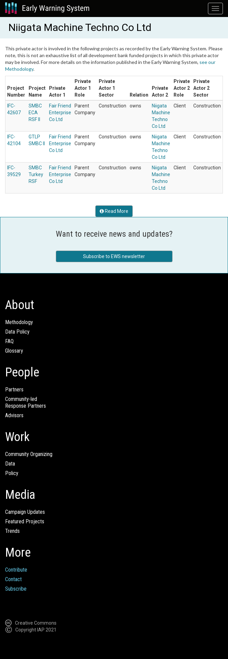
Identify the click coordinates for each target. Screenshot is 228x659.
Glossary (14, 351)
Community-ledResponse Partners (25, 402)
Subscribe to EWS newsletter (114, 256)
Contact (13, 579)
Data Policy (17, 331)
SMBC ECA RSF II (35, 112)
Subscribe (16, 589)
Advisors (14, 415)
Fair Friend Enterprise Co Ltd (60, 112)
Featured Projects (24, 521)
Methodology (19, 322)
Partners (14, 389)
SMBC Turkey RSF (36, 174)
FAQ (9, 341)
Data (10, 463)
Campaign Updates (25, 512)
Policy (11, 473)
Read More (114, 211)
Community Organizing (28, 454)
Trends (12, 531)
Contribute (16, 570)
